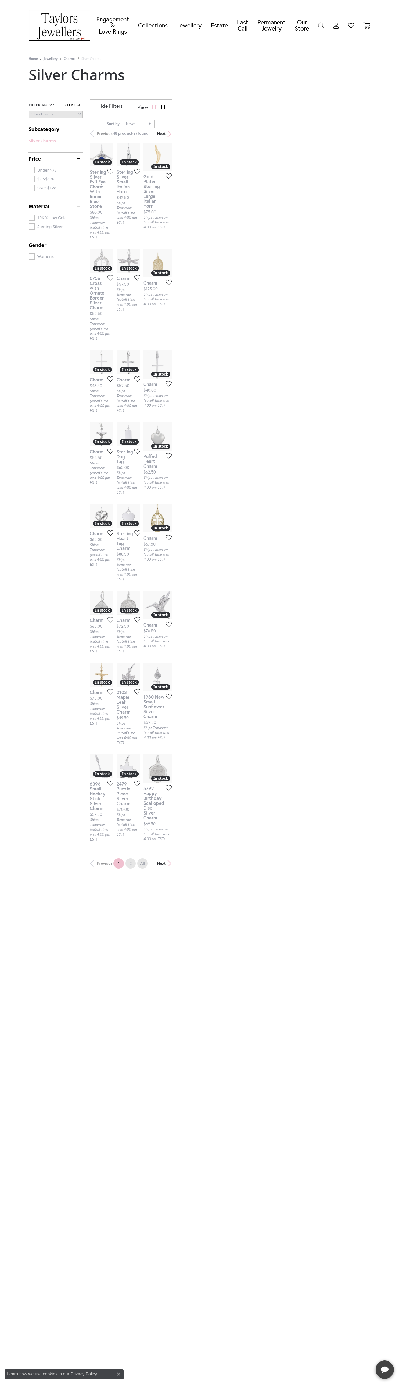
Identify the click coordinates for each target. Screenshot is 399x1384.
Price (35, 158)
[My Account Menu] (336, 25)
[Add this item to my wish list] (176, 239)
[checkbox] (43, 170)
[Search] (321, 25)
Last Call (242, 25)
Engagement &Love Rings (112, 25)
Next (360, 133)
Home (33, 58)
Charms (69, 58)
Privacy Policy (83, 1373)
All (241, 1137)
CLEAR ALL (74, 105)
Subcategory (44, 129)
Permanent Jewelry (271, 25)
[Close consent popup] (118, 1374)
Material (39, 206)
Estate (219, 25)
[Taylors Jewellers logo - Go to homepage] (61, 25)
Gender (37, 245)
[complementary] (355, 1350)
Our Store (302, 25)
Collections (153, 25)
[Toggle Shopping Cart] (366, 25)
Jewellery (189, 25)
